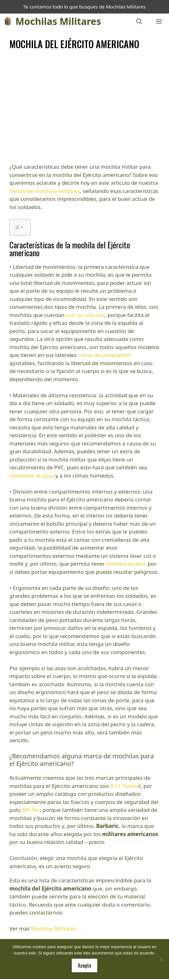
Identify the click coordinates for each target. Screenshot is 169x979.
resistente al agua (31, 475)
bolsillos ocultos (126, 563)
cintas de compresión (104, 355)
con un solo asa (85, 315)
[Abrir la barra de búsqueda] (139, 21)
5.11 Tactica (124, 785)
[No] (161, 959)
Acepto (84, 965)
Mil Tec (31, 809)
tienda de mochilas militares (44, 191)
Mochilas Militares (58, 21)
